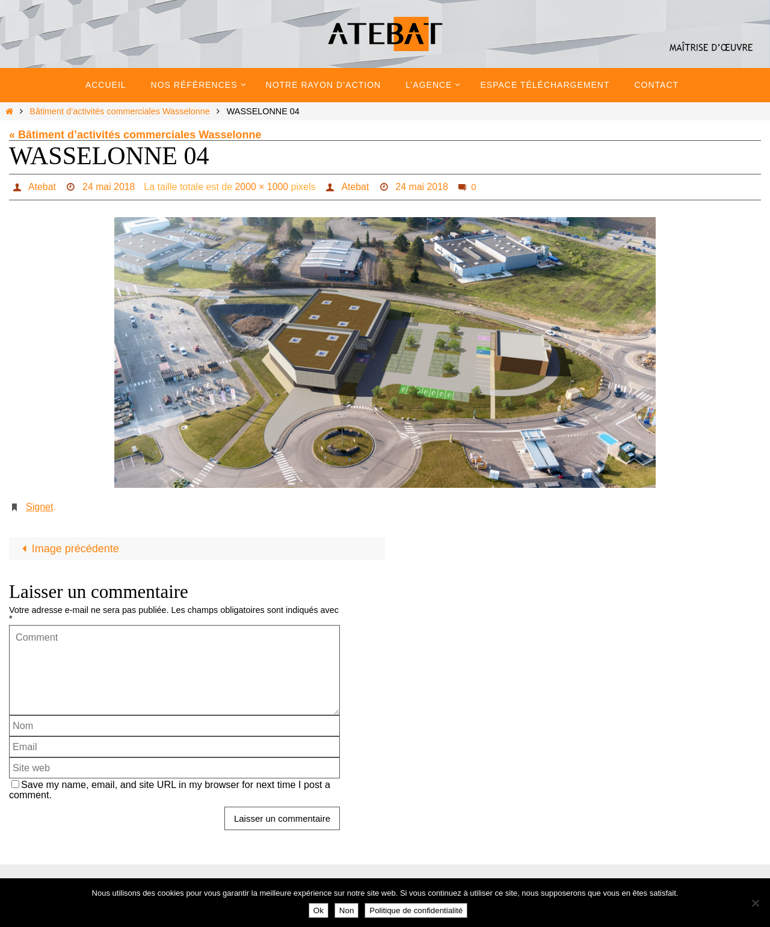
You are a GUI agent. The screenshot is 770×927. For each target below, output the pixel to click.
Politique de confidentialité (416, 910)
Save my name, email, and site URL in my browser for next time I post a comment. (169, 789)
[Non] (755, 903)
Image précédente (68, 549)
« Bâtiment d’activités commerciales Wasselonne (135, 135)
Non (346, 910)
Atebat (41, 187)
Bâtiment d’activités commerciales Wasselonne (119, 111)
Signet (39, 507)
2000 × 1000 (262, 187)
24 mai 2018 (108, 187)
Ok (318, 910)
